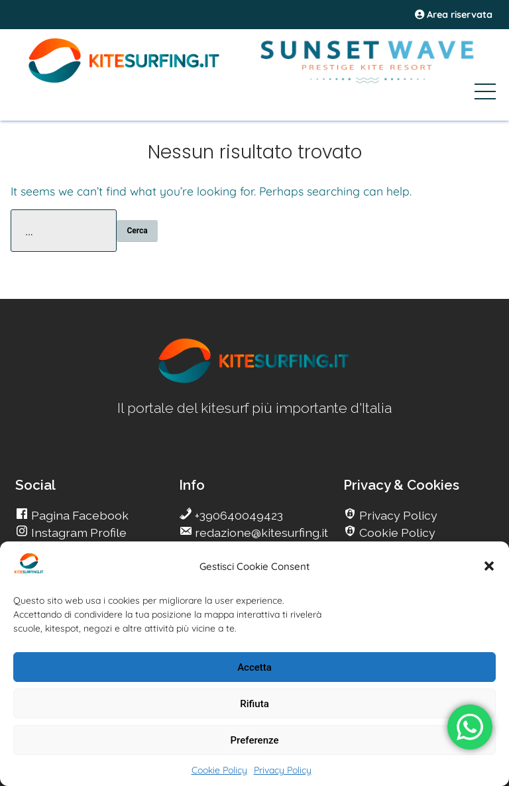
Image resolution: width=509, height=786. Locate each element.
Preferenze (255, 740)
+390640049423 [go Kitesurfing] (237, 515)
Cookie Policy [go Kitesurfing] (396, 532)
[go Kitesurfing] (254, 381)
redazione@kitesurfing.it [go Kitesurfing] (260, 532)
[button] (489, 566)
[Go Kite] (124, 81)
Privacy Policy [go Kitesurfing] (397, 515)
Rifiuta (254, 704)
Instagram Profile (77, 532)
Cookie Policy (219, 770)
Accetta (254, 667)
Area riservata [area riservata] (453, 15)
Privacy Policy (282, 770)
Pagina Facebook (78, 515)
